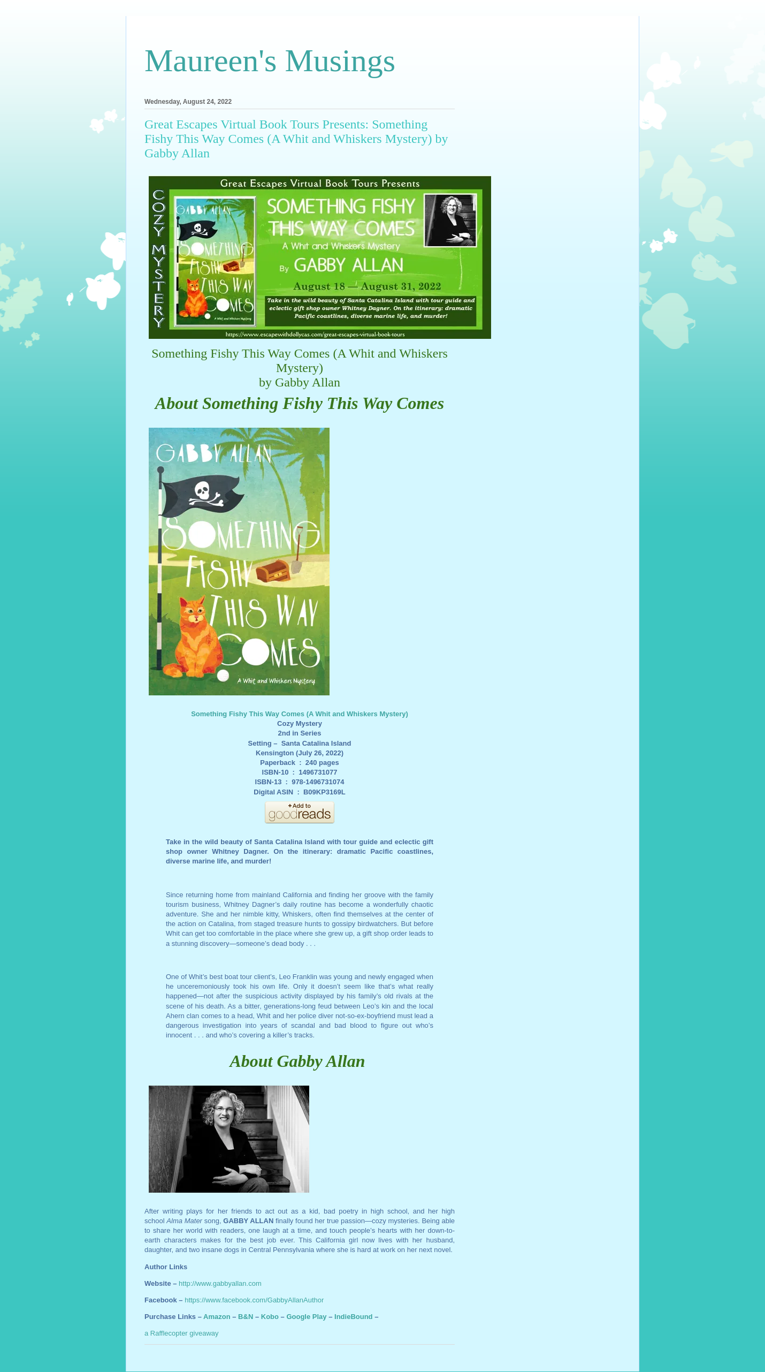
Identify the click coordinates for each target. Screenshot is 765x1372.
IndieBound (353, 1317)
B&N (245, 1317)
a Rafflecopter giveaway (181, 1333)
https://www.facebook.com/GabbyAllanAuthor (254, 1300)
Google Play (306, 1317)
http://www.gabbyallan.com (220, 1283)
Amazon (217, 1317)
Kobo (270, 1317)
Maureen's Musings (269, 60)
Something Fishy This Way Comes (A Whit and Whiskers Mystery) (299, 714)
